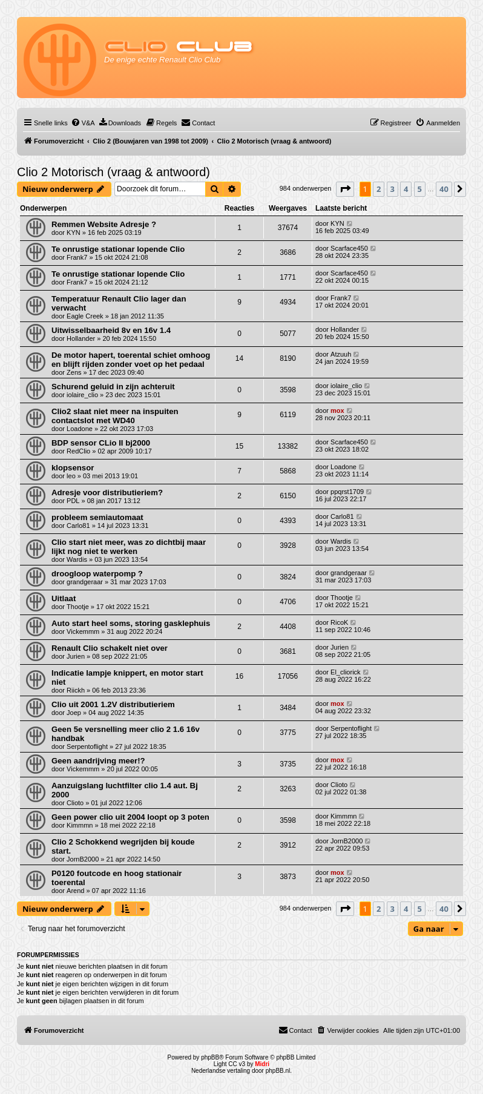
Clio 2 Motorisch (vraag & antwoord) (113, 172)
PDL (73, 500)
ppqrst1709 (347, 491)
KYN (73, 232)
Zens (74, 372)
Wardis (77, 559)
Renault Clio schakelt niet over (109, 648)
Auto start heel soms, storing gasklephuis (130, 623)
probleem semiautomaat (97, 517)
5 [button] (420, 188)
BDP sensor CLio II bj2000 (100, 442)
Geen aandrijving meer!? (98, 760)
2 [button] (378, 188)
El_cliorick (345, 672)
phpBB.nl (278, 1070)
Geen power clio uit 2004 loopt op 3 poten (130, 817)
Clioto (75, 802)
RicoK (339, 622)
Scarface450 (349, 248)
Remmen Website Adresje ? (103, 224)
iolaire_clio (82, 394)
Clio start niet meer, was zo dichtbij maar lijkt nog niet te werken (128, 547)
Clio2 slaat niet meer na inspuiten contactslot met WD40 (115, 416)
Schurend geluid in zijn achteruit (113, 386)
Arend (75, 890)
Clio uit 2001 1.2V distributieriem (113, 704)
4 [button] (406, 188)
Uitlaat (63, 598)
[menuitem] (83, 123)
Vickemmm (83, 631)
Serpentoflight (87, 746)
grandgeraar (85, 581)
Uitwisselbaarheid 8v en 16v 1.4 (111, 330)
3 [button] (392, 188)
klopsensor (72, 467)
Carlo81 (78, 525)
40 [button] (443, 188)
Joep (74, 712)
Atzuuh (340, 354)
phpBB (210, 1057)
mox (337, 410)
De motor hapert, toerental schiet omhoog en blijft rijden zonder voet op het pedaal (130, 360)
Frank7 (77, 257)
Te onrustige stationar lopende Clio (118, 249)
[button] (345, 189)
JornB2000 (83, 859)
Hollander (81, 338)
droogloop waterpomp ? (97, 573)
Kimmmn (80, 825)
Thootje (78, 606)
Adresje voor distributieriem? (107, 492)
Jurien (76, 656)
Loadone (80, 428)
